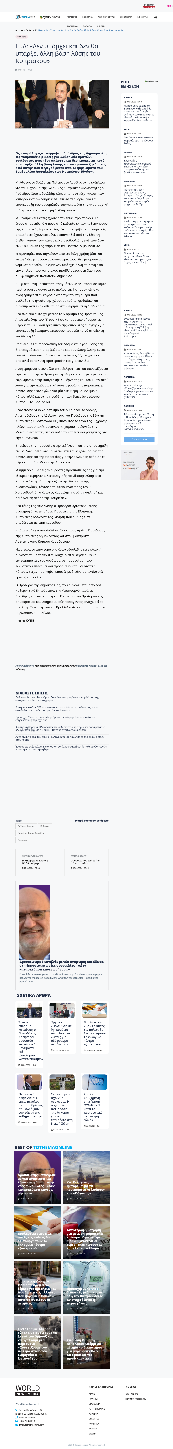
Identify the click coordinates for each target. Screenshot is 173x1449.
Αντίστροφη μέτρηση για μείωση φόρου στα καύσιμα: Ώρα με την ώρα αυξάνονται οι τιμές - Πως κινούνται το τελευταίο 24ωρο (85, 1239)
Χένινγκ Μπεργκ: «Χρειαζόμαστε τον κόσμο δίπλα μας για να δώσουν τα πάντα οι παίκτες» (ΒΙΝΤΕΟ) (139, 391)
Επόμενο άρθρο (79, 856)
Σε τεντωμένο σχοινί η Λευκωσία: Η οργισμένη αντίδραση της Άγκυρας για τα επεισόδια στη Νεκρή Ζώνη (62, 1109)
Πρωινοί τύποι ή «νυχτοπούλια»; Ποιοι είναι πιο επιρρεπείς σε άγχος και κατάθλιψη (137, 258)
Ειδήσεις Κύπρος (26, 826)
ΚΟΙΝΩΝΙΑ (87, 17)
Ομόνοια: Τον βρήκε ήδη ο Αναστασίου (85, 862)
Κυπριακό (22, 840)
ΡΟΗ (130, 84)
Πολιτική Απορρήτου (135, 1399)
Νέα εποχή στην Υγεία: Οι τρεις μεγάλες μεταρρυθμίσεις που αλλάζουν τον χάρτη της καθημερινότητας (31, 1105)
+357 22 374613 (27, 1421)
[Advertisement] (144, 289)
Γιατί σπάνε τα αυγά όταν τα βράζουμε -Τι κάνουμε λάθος (138, 140)
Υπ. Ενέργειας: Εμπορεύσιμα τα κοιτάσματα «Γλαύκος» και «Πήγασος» (86, 1187)
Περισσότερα (139, 439)
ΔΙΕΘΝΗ (101, 26)
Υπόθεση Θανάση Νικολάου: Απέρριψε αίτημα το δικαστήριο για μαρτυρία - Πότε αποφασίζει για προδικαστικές (84, 1349)
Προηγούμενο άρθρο (32, 856)
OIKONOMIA (94, 1404)
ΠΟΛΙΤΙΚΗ (72, 17)
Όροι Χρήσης (131, 1394)
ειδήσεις (20, 669)
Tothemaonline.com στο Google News (55, 665)
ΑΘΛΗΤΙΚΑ (72, 26)
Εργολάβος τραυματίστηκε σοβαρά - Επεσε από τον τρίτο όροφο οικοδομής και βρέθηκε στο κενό (138, 166)
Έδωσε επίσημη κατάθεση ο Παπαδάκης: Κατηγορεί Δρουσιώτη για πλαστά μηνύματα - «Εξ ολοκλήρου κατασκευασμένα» (32, 1040)
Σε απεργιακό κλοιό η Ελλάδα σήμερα (35, 862)
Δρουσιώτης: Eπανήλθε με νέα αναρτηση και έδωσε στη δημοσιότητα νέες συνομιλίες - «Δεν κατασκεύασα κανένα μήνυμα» (61, 965)
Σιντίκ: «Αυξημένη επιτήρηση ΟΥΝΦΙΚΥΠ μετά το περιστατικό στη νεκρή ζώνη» (93, 1107)
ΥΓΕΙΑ (126, 129)
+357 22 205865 (27, 1417)
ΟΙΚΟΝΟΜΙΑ (126, 17)
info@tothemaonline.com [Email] (31, 1425)
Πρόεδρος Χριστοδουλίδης (31, 833)
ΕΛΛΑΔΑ (87, 26)
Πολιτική (44, 826)
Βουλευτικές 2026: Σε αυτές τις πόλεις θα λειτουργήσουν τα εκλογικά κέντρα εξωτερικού (95, 1033)
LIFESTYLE (142, 17)
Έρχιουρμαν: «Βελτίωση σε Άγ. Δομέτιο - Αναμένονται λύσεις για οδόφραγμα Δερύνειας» (61, 1033)
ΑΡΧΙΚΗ (92, 1394)
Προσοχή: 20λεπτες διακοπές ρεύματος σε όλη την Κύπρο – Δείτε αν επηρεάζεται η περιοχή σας (85, 1296)
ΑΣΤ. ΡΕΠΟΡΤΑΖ (106, 17)
